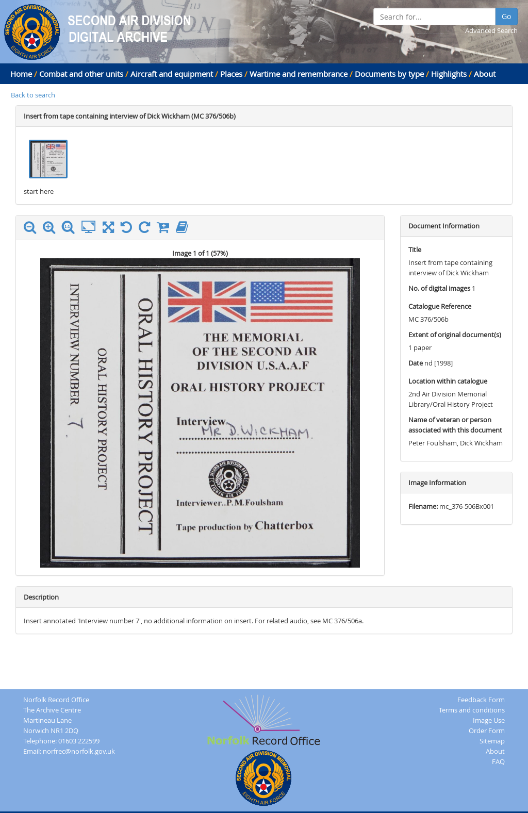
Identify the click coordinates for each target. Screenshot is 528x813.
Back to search (33, 94)
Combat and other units (81, 74)
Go (506, 16)
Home (21, 74)
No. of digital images (439, 288)
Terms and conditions (472, 710)
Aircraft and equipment (171, 74)
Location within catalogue (447, 381)
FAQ (498, 761)
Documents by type (389, 74)
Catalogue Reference (439, 306)
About (485, 74)
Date (415, 363)
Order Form (487, 730)
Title (414, 249)
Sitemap (492, 740)
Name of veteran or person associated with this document (455, 425)
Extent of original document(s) (454, 334)
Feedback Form (481, 699)
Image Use (489, 720)
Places (231, 74)
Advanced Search (491, 30)
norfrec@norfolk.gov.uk (79, 751)
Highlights (449, 74)
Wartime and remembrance (299, 74)
